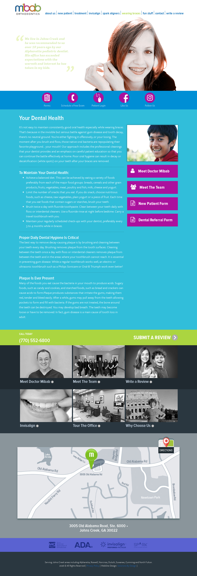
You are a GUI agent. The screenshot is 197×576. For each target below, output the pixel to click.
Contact (159, 13)
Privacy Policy (93, 565)
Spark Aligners (111, 13)
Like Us (124, 100)
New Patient (65, 13)
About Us (50, 13)
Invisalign (94, 13)
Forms (47, 100)
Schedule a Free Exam (73, 100)
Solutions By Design (126, 565)
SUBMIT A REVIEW (156, 337)
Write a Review (175, 13)
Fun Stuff (148, 13)
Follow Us (150, 100)
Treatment (80, 13)
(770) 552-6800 (34, 340)
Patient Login (99, 100)
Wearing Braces (131, 13)
